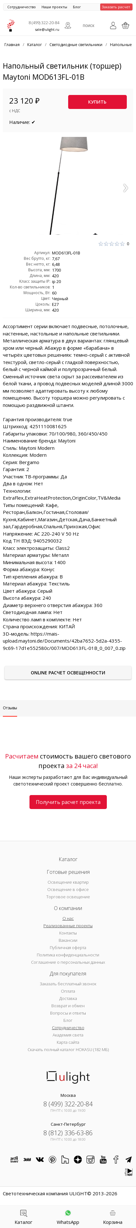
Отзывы (10, 708)
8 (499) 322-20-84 (44, 22)
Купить (97, 102)
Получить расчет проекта (68, 802)
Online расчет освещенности (68, 673)
